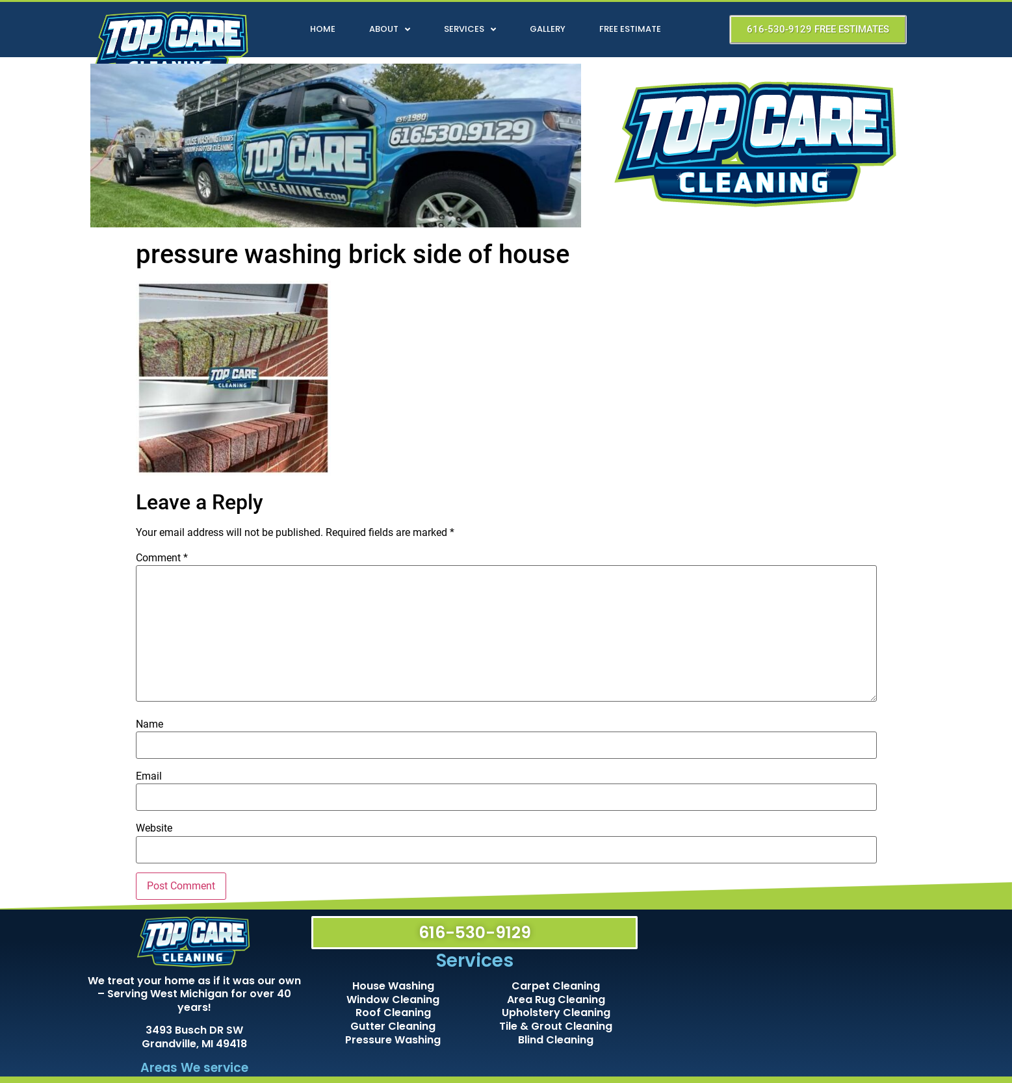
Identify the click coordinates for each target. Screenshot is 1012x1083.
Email (149, 776)
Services (470, 29)
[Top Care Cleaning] (785, 990)
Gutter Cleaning (392, 1026)
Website (154, 828)
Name (149, 724)
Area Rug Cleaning (556, 999)
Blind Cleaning (555, 1039)
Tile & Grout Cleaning (555, 1026)
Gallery (547, 29)
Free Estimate (630, 29)
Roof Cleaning (393, 1012)
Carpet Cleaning (556, 985)
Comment (162, 558)
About (389, 29)
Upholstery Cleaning (556, 1012)
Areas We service (194, 1068)
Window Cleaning (392, 999)
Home (322, 29)
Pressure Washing (393, 1039)
